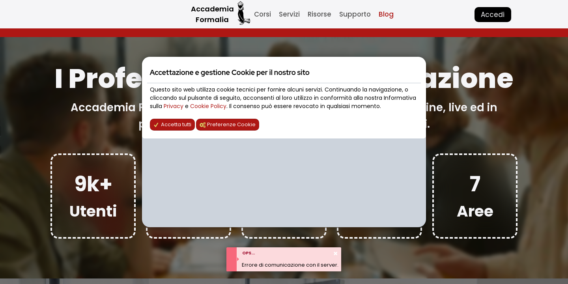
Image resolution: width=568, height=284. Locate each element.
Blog (386, 14)
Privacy (174, 106)
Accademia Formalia (212, 14)
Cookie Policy (208, 106)
